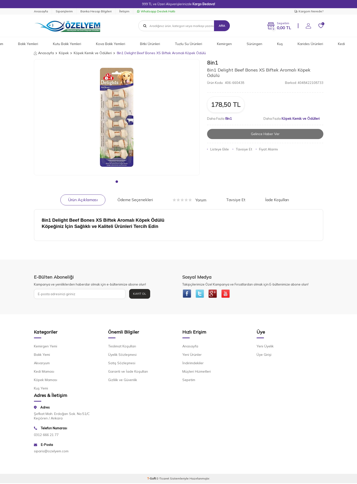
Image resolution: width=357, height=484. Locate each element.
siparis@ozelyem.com (51, 452)
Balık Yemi (42, 355)
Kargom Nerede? (308, 11)
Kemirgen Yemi (45, 347)
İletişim (124, 11)
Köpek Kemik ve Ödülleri (93, 53)
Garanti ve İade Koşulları (128, 372)
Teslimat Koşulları (122, 347)
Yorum (189, 199)
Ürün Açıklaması (83, 199)
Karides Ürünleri (310, 44)
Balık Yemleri (28, 44)
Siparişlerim (64, 11)
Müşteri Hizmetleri (196, 372)
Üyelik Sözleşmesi (122, 355)
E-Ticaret (163, 479)
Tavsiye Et (242, 149)
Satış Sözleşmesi (121, 364)
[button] (117, 181)
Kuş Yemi (41, 389)
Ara (222, 25)
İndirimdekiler (193, 364)
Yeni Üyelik (265, 347)
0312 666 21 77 (46, 435)
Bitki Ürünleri (150, 44)
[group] (116, 117)
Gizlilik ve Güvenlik (122, 380)
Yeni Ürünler (192, 355)
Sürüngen (254, 44)
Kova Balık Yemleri (110, 44)
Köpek (64, 53)
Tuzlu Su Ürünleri (188, 44)
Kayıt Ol (139, 293)
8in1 (212, 62)
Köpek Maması (45, 380)
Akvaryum (42, 364)
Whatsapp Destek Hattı (156, 11)
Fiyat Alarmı (267, 149)
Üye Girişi (264, 355)
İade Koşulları (277, 199)
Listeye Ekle (218, 149)
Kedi (341, 44)
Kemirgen (224, 44)
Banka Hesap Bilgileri (96, 11)
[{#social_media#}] (187, 294)
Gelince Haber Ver (265, 134)
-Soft (152, 479)
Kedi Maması (44, 372)
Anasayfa (41, 11)
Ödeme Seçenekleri (135, 199)
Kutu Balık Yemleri (67, 44)
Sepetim (188, 380)
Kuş (280, 44)
